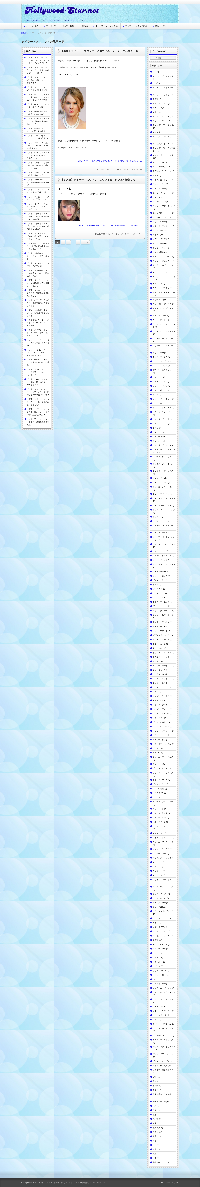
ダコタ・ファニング (161, 602)
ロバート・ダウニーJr (162, 1024)
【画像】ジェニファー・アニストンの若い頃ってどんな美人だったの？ (38, 155)
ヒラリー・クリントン (162, 731)
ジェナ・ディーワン (161, 494)
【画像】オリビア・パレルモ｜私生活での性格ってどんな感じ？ (38, 372)
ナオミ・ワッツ (159, 661)
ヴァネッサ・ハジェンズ (163, 1040)
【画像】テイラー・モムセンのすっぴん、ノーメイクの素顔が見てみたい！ (38, 412)
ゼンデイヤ (157, 589)
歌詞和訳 (156, 1128)
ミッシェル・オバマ (161, 898)
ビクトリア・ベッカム (162, 744)
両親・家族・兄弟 (160, 1066)
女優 (154, 1090)
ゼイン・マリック (160, 580)
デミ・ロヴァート (160, 631)
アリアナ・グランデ (161, 116)
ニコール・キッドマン (162, 679)
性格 (154, 1110)
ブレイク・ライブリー (162, 784)
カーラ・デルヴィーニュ (163, 265)
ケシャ (155, 395)
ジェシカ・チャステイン (163, 487)
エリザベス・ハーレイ (162, 217)
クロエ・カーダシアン (162, 361)
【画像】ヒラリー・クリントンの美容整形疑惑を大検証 (38, 182)
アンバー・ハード (160, 162)
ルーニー (156, 979)
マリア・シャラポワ (161, 875)
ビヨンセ (156, 753)
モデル (155, 940)
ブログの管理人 (159, 789)
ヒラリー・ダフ (159, 740)
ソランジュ (157, 597)
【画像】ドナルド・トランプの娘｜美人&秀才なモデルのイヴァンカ (38, 236)
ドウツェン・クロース (162, 653)
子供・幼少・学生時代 (162, 1094)
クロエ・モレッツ (160, 366)
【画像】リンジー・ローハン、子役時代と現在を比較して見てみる (38, 283)
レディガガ (157, 1006)
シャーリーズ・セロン (162, 445)
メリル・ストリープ (161, 931)
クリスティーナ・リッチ (163, 338)
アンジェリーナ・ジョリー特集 (60, 26)
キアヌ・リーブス (160, 284)
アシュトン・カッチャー (163, 88)
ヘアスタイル (158, 793)
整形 (154, 1115)
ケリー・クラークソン (162, 399)
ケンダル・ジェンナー (162, 408)
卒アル (155, 1081)
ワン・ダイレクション (162, 1035)
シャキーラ (157, 436)
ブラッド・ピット (160, 768)
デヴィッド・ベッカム (162, 635)
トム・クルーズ (159, 648)
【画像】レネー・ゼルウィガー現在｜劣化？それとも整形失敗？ (38, 80)
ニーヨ (155, 692)
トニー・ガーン (159, 644)
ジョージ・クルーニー (162, 556)
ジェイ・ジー (158, 478)
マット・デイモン (160, 862)
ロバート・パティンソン (163, 1028)
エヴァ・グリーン (160, 235)
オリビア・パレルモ (161, 248)
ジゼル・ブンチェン (161, 521)
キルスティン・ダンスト (163, 308)
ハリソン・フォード (161, 709)
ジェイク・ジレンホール (163, 464)
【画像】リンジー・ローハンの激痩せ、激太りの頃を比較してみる (38, 273)
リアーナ (156, 957)
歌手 (140, 169)
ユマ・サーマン (159, 949)
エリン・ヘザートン (161, 222)
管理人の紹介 (161, 26)
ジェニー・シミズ (160, 517)
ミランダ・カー (159, 903)
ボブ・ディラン (159, 822)
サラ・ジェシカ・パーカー (164, 412)
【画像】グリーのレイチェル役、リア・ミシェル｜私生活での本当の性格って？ (38, 392)
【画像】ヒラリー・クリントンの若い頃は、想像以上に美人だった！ (38, 206)
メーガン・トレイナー (162, 936)
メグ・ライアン (159, 927)
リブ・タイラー (159, 966)
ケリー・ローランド (161, 403)
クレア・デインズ (160, 357)
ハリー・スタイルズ (161, 713)
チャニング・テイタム (162, 611)
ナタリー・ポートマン (162, 666)
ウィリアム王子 (159, 188)
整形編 (85, 26)
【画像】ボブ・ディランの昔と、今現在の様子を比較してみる (38, 303)
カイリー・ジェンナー (162, 261)
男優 (154, 1141)
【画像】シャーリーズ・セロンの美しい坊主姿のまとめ (38, 342)
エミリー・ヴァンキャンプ (164, 206)
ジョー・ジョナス (160, 560)
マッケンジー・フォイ (162, 858)
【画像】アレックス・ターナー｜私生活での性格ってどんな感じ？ (38, 382)
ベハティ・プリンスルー (163, 802)
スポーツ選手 (158, 571)
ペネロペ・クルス (160, 817)
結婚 (154, 1158)
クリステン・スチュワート (164, 346)
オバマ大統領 (158, 243)
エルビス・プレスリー (162, 226)
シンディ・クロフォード (163, 457)
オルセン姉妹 (158, 252)
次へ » (85, 242)
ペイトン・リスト (160, 813)
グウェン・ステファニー (163, 370)
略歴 (154, 1145)
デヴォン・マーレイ (161, 639)
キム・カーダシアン (161, 288)
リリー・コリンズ (160, 971)
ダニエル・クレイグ (161, 606)
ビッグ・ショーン (160, 748)
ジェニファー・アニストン (164, 498)
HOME (24, 33)
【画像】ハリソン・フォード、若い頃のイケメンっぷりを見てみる (38, 333)
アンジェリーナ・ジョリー (164, 155)
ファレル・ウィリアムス (163, 757)
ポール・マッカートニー (163, 826)
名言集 (155, 1086)
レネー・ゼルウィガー (162, 1011)
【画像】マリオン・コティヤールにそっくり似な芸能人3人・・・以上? (38, 70)
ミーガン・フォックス (162, 918)
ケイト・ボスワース (161, 390)
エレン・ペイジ (159, 230)
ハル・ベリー (158, 718)
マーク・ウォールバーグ (163, 887)
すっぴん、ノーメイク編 (106, 26)
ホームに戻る (32, 26)
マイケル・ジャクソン (162, 838)
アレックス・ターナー (162, 144)
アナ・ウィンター (160, 112)
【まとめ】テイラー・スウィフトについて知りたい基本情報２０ (98, 179)
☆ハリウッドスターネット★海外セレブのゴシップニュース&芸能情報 (62, 1183)
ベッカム (156, 797)
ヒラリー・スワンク (161, 735)
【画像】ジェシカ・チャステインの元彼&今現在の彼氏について (38, 121)
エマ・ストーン (159, 197)
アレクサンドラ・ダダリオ (164, 125)
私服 (154, 1154)
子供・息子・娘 (159, 1101)
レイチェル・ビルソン (162, 988)
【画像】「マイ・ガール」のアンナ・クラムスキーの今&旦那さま (38, 145)
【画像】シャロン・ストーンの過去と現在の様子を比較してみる (38, 293)
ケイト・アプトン (160, 381)
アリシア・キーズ (160, 121)
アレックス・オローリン (163, 137)
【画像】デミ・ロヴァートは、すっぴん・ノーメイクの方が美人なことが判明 (38, 97)
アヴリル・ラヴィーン (162, 171)
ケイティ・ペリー (160, 377)
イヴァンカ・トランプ (162, 180)
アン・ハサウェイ (160, 167)
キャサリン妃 (158, 300)
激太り (155, 1132)
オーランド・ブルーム (162, 256)
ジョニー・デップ (160, 551)
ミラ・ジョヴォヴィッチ (163, 911)
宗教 (154, 1106)
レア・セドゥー (159, 984)
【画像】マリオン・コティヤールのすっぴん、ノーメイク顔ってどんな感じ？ (38, 60)
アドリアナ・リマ (160, 103)
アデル (155, 99)
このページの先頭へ (170, 1183)
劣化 (154, 1077)
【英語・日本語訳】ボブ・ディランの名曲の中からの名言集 (38, 313)
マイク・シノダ (159, 833)
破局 (154, 1149)
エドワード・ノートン (162, 193)
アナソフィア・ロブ (161, 108)
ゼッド (155, 585)
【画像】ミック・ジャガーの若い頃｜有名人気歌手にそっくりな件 (38, 165)
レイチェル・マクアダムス (164, 992)
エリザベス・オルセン (162, 213)
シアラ (155, 428)
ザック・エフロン (160, 423)
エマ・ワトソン (159, 201)
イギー (155, 175)
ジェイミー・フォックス (163, 471)
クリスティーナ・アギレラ (164, 331)
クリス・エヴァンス (161, 353)
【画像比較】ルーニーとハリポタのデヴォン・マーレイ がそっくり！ (38, 323)
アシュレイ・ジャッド (162, 95)
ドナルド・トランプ (161, 657)
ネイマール (157, 700)
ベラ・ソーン (158, 809)
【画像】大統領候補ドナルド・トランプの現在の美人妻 (38, 256)
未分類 (155, 1119)
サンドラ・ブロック (161, 419)
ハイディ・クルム (160, 705)
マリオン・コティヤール (163, 880)
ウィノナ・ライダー (161, 184)
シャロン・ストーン (161, 441)
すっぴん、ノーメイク (162, 76)
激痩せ (155, 1136)
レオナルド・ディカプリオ (164, 999)
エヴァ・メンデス (160, 239)
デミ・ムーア (158, 626)
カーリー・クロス (160, 272)
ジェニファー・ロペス (162, 505)
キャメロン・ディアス (162, 304)
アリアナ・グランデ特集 (136, 26)
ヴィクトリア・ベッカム (163, 1054)
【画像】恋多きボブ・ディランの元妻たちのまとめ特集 (38, 362)
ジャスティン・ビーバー (163, 525)
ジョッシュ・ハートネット (164, 544)
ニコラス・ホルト (160, 674)
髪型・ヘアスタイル (161, 1162)
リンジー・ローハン (161, 975)
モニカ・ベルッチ (160, 944)
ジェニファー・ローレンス (164, 510)
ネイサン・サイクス (161, 696)
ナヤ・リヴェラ (159, 670)
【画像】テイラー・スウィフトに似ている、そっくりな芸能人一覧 (99, 51)
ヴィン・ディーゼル (161, 1061)
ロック (155, 1020)
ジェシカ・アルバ (160, 482)
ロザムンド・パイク (161, 1015)
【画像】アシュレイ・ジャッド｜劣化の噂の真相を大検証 (38, 422)
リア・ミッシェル (160, 953)
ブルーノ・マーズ (160, 780)
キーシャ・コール (160, 315)
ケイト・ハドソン (160, 386)
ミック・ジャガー (160, 894)
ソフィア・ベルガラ (161, 593)
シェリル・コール (160, 432)
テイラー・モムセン (161, 622)
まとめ (120, 234)
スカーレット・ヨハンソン (164, 564)
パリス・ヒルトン (160, 722)
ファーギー (157, 764)
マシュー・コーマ (160, 853)
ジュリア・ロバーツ (161, 533)
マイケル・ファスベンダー (164, 842)
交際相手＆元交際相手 (162, 1070)
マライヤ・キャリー (161, 871)
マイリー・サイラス (161, 849)
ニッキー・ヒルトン (161, 683)
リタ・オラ (157, 962)
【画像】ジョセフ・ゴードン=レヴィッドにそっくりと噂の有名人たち (38, 352)
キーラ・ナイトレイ (161, 320)
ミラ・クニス (158, 907)
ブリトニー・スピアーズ (163, 773)
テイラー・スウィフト (128, 169)
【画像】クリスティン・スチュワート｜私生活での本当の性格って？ (38, 402)
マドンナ (156, 866)
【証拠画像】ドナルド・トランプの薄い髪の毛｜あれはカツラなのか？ (38, 246)
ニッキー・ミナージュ (162, 687)
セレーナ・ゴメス (160, 576)
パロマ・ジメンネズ (161, 726)
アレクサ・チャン (160, 132)
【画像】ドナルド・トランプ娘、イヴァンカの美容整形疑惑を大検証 (38, 226)
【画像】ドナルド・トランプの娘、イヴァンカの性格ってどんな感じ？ (38, 216)
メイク (155, 923)
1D (154, 72)
